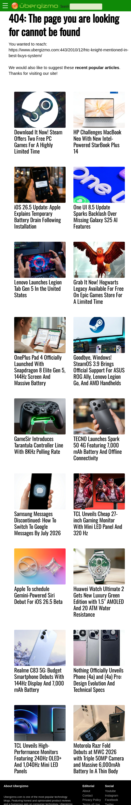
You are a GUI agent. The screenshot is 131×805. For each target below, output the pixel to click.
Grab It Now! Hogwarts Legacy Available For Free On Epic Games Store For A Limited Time (98, 291)
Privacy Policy (91, 799)
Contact (87, 795)
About (86, 791)
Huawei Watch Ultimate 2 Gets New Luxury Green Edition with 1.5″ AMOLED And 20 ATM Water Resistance (98, 601)
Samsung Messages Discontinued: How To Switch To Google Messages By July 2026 (37, 523)
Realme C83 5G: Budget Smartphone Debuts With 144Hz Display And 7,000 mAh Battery (39, 679)
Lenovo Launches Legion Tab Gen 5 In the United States (38, 288)
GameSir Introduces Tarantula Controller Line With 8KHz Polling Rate (38, 444)
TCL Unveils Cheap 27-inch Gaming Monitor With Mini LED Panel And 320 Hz (97, 523)
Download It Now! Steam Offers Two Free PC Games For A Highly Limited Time (38, 141)
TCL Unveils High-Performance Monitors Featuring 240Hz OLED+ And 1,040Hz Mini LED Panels (37, 758)
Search (64, 6)
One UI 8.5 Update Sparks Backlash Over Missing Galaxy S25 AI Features (95, 216)
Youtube (110, 791)
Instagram (111, 795)
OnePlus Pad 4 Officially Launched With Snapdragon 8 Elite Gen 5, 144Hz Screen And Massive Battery (39, 370)
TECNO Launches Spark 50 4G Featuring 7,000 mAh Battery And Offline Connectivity (97, 448)
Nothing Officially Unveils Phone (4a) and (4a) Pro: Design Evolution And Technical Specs (98, 679)
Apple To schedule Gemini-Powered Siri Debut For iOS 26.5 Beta (38, 595)
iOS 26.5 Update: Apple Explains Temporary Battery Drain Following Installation (37, 216)
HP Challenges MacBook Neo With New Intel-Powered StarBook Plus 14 (97, 141)
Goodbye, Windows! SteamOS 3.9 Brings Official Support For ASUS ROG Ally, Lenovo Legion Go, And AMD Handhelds (99, 370)
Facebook (111, 799)
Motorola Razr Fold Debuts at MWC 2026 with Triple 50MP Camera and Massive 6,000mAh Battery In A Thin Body (98, 758)
